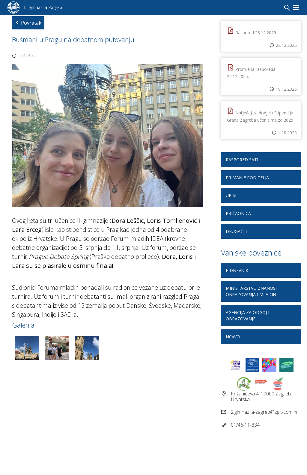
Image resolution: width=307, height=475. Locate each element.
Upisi (231, 195)
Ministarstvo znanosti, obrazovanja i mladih (253, 291)
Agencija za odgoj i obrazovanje (247, 316)
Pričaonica (238, 213)
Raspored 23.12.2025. (256, 32)
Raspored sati (242, 159)
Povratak (28, 22)
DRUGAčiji (236, 231)
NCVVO (233, 337)
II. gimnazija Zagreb (43, 7)
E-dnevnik (237, 270)
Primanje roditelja (247, 177)
